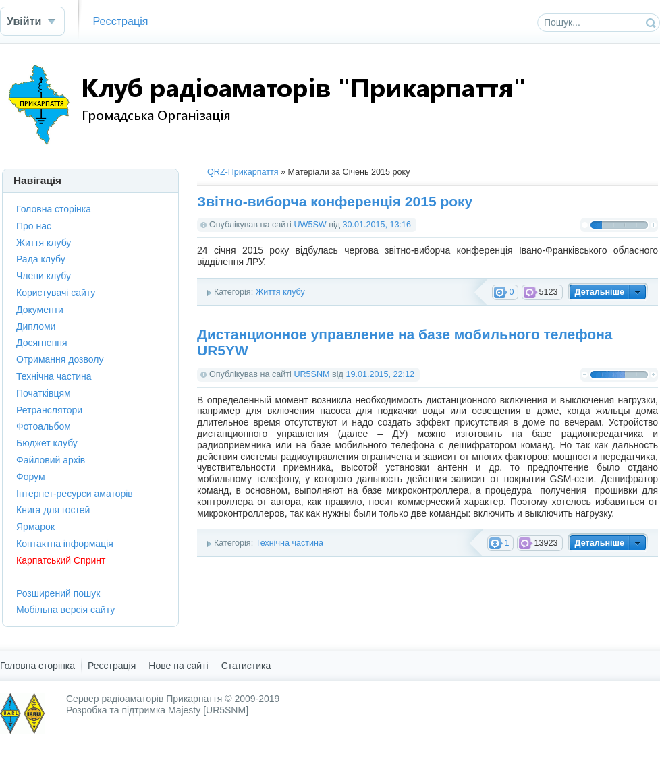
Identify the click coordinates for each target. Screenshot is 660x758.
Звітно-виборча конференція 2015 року (334, 201)
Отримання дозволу (59, 359)
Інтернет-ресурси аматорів (74, 493)
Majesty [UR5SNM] (208, 710)
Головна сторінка (53, 209)
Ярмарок (35, 526)
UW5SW (310, 224)
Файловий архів (50, 460)
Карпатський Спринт (60, 560)
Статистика (246, 665)
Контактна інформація (64, 543)
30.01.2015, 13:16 (377, 224)
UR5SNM (311, 374)
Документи (39, 309)
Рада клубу (40, 259)
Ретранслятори (49, 410)
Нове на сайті (178, 665)
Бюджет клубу (47, 443)
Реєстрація (120, 21)
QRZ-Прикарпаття (243, 172)
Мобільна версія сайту (65, 609)
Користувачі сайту (55, 292)
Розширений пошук (58, 593)
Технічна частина (289, 543)
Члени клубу (43, 275)
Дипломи (35, 326)
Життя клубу (280, 292)
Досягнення (41, 342)
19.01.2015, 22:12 (380, 374)
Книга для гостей (53, 509)
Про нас (33, 226)
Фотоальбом (43, 426)
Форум (30, 476)
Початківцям (43, 393)
